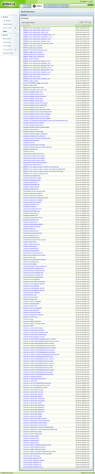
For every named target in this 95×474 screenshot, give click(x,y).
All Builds (24, 15)
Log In (90, 1)
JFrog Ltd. (11, 472)
